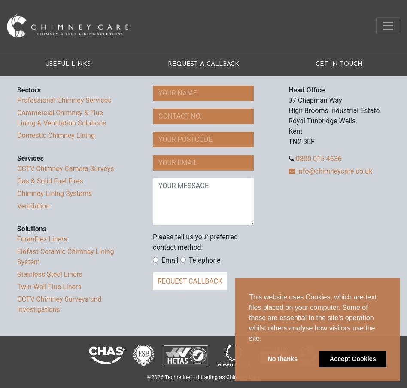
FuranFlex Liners (42, 239)
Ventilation (33, 206)
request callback (190, 281)
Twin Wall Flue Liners (49, 287)
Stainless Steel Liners (49, 274)
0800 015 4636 (319, 159)
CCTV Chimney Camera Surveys (65, 169)
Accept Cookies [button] (353, 358)
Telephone (200, 260)
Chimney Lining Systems (54, 193)
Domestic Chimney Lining (56, 135)
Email (166, 260)
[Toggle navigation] (388, 25)
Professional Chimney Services (64, 100)
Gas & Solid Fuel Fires (50, 181)
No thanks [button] (282, 358)
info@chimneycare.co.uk (330, 171)
